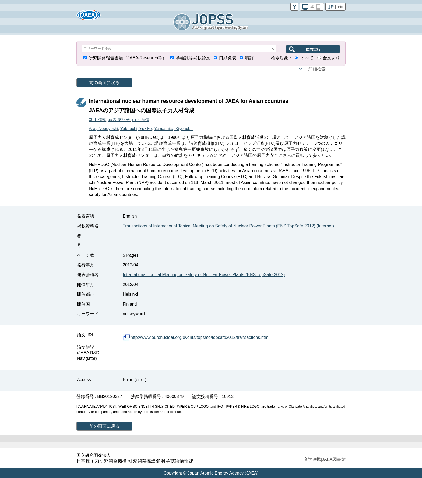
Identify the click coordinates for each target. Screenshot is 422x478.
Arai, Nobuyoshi (103, 128)
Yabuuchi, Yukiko (136, 128)
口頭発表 (227, 58)
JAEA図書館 (334, 459)
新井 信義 (97, 119)
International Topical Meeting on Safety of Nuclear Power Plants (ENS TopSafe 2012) (204, 274)
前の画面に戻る (104, 82)
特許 (249, 58)
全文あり (331, 58)
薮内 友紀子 (119, 119)
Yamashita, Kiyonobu (173, 128)
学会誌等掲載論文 (193, 58)
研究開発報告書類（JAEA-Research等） (128, 58)
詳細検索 (317, 69)
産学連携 (312, 459)
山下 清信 (140, 119)
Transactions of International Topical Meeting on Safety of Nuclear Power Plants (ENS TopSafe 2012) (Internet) (228, 226)
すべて (307, 58)
